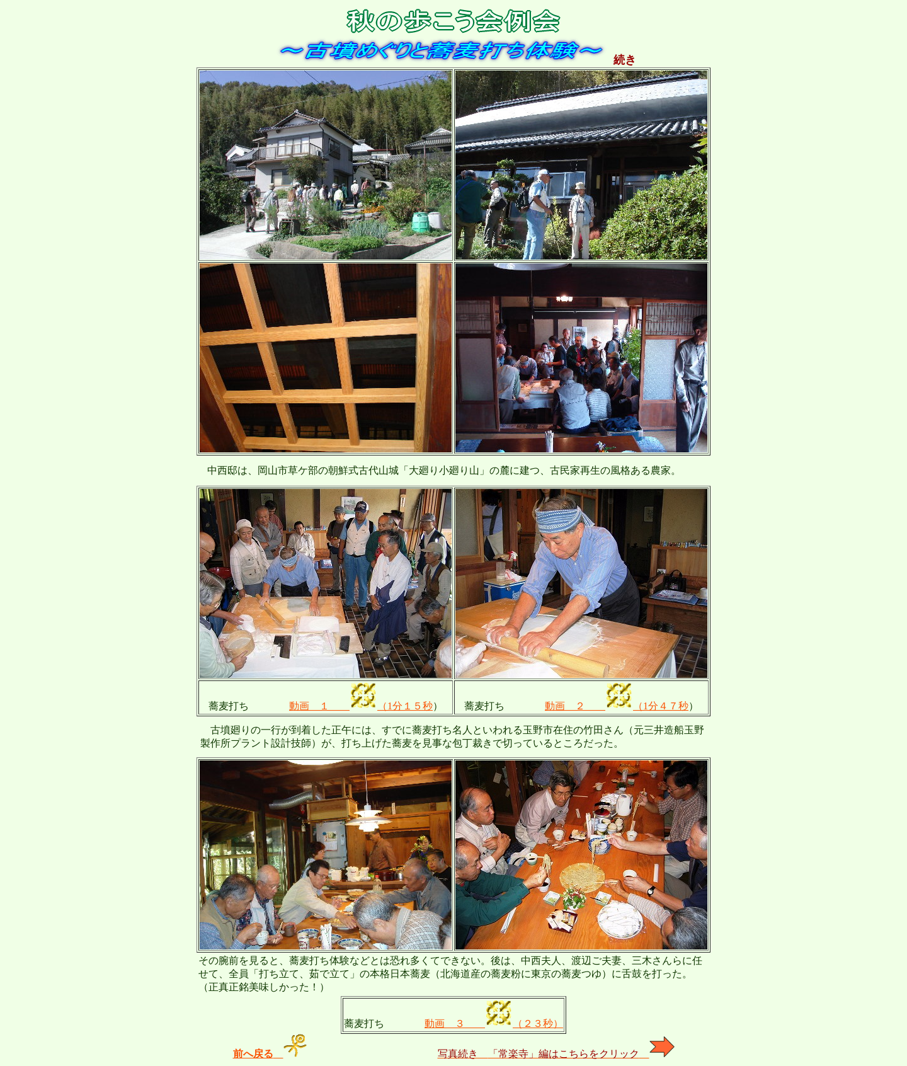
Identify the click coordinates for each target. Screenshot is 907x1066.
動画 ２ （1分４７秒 (616, 706)
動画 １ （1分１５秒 (361, 706)
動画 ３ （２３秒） (494, 1023)
